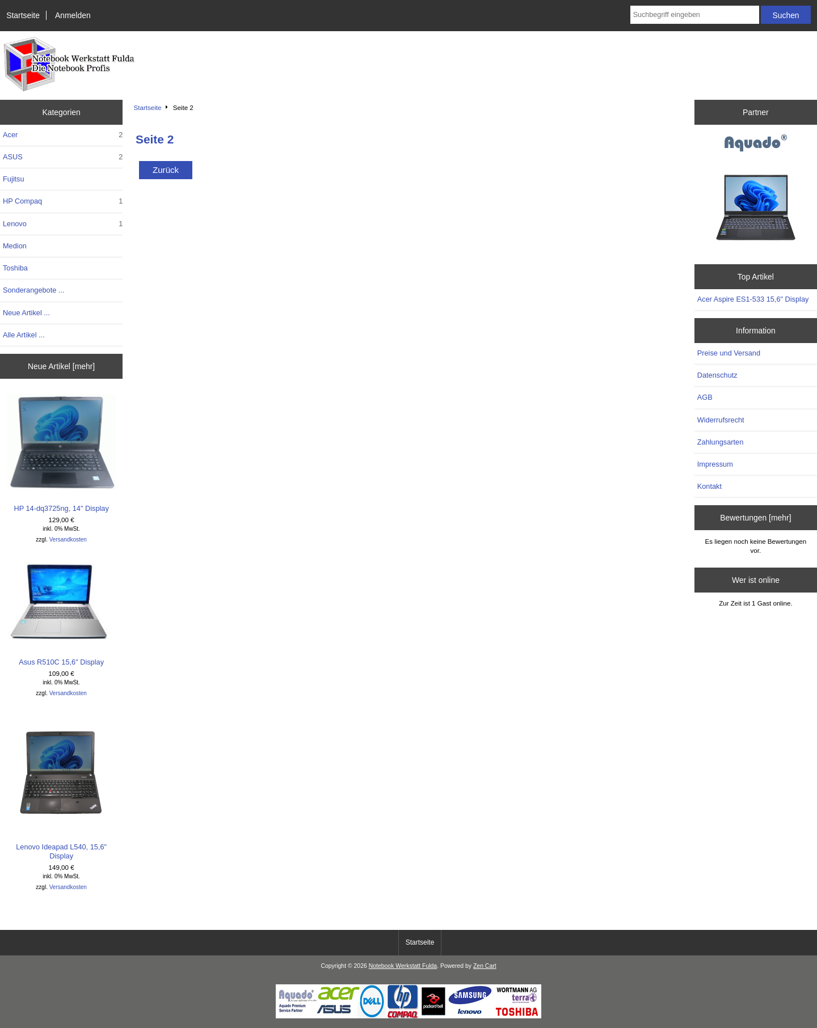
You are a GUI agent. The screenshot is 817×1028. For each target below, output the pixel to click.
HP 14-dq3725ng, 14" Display (61, 453)
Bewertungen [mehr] (755, 517)
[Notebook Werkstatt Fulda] (408, 1015)
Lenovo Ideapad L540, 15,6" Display (61, 787)
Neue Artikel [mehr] (61, 366)
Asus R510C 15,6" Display (61, 614)
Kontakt (709, 486)
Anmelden (73, 15)
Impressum (715, 464)
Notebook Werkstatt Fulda (403, 966)
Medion (15, 246)
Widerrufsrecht (720, 420)
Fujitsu (13, 179)
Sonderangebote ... (33, 290)
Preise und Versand (728, 353)
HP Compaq (63, 201)
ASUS (63, 157)
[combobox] (694, 15)
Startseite (23, 15)
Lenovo (63, 224)
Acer (63, 134)
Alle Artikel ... (24, 335)
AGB (705, 397)
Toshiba (15, 268)
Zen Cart (484, 966)
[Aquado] (756, 143)
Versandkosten (68, 539)
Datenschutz (717, 375)
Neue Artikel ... (26, 312)
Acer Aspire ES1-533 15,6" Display (753, 299)
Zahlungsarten (720, 442)
